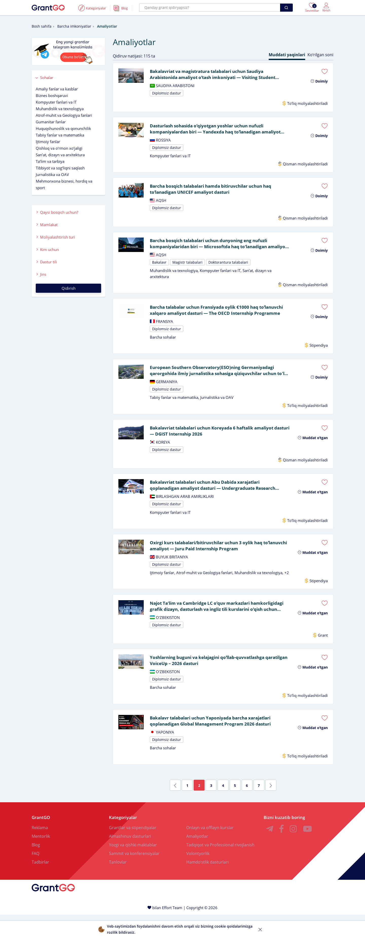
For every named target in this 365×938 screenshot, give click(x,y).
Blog (36, 868)
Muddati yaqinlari (287, 54)
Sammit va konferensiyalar (134, 877)
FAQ (35, 877)
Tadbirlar (40, 885)
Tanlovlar (118, 885)
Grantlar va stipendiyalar (132, 851)
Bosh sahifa (41, 26)
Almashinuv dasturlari (130, 859)
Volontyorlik (197, 877)
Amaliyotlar (197, 859)
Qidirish (69, 288)
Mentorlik (41, 859)
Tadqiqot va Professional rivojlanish (220, 868)
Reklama (40, 851)
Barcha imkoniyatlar (74, 26)
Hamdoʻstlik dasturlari (207, 885)
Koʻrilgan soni (320, 54)
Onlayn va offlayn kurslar (210, 851)
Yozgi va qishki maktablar (133, 868)
